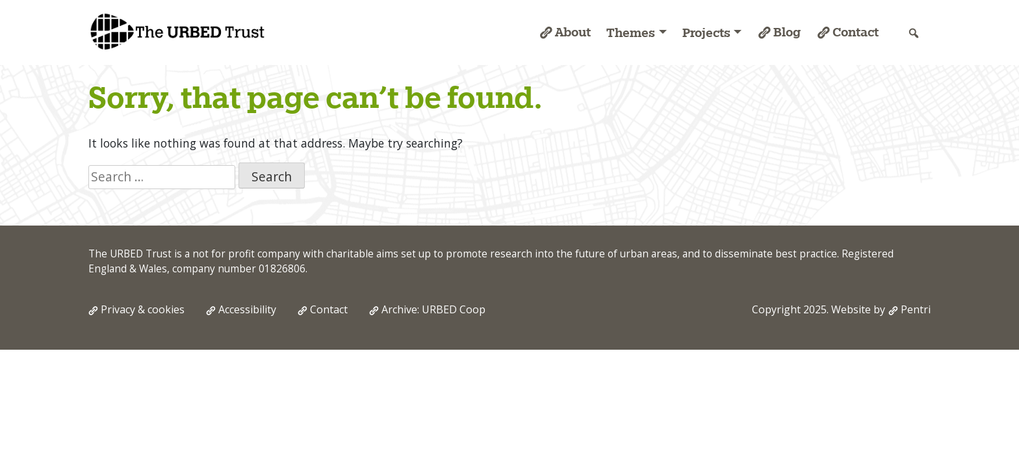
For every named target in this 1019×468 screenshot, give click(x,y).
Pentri (916, 309)
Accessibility (247, 309)
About (573, 32)
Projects (706, 32)
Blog (787, 32)
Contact (855, 32)
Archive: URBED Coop (433, 309)
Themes (630, 32)
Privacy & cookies (143, 309)
